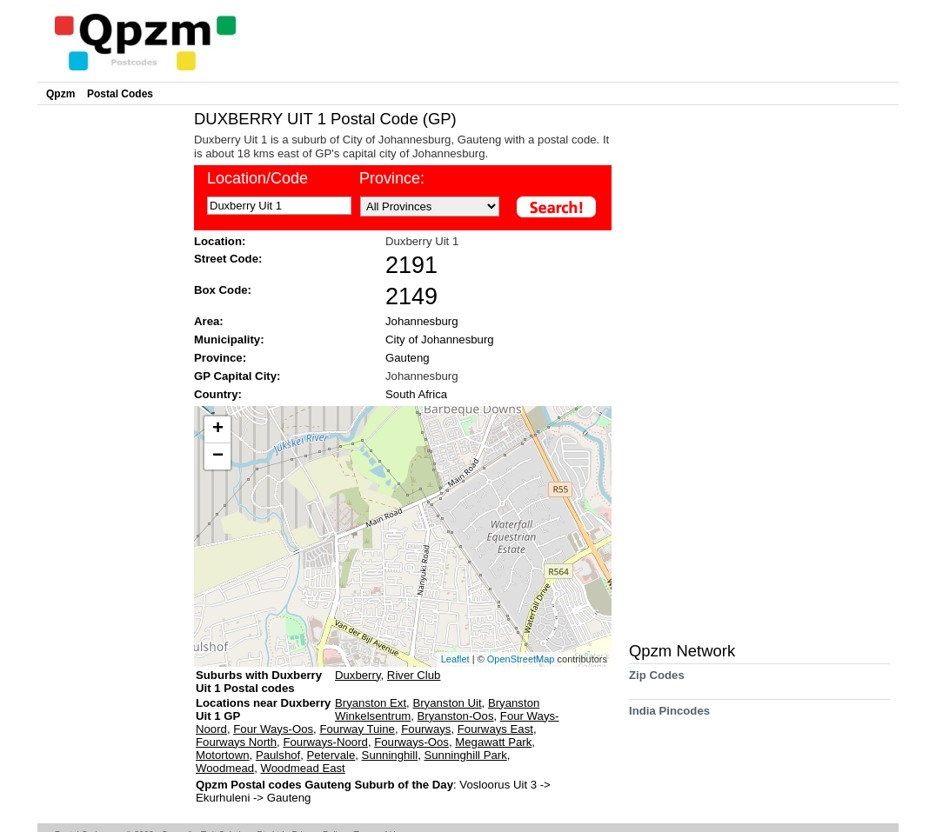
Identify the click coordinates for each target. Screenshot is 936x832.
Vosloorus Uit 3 (499, 784)
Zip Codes (657, 681)
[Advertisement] (111, 370)
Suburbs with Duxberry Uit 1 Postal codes (259, 682)
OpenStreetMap (521, 659)
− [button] (218, 456)
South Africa (416, 394)
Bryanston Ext (370, 702)
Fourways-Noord (325, 742)
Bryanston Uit (446, 702)
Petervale (331, 755)
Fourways (426, 728)
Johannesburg (421, 321)
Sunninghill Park (465, 755)
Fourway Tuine (357, 728)
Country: (218, 394)
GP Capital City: (237, 376)
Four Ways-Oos (273, 728)
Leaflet (455, 659)
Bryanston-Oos (456, 715)
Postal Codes (120, 94)
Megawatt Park (493, 742)
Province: (392, 178)
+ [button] (218, 429)
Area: (209, 321)
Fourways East (495, 728)
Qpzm (60, 94)
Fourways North (236, 742)
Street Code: (228, 258)
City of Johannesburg (439, 339)
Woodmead (225, 768)
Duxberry (358, 675)
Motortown (223, 755)
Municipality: (229, 339)
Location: (219, 241)
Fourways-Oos (411, 742)
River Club (414, 675)
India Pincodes (669, 716)
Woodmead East (303, 768)
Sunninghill (390, 755)
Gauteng (407, 357)
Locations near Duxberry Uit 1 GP (263, 709)
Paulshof (278, 755)
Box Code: (222, 289)
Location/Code (257, 178)
